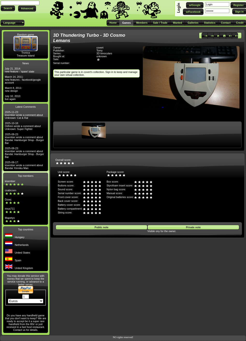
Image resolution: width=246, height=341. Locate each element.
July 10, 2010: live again (13, 97)
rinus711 (10, 208)
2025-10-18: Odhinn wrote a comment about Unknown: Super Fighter (23, 126)
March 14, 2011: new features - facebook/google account (23, 79)
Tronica (25, 52)
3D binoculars (104, 53)
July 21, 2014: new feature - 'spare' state (19, 70)
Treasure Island (26, 55)
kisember (10, 181)
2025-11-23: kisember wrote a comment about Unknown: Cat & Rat (24, 115)
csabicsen (10, 190)
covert (99, 47)
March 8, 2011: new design (13, 89)
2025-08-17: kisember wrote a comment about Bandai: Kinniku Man (24, 165)
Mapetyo (10, 217)
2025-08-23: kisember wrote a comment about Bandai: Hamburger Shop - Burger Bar (24, 138)
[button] (8, 8)
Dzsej (8, 199)
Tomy (99, 50)
